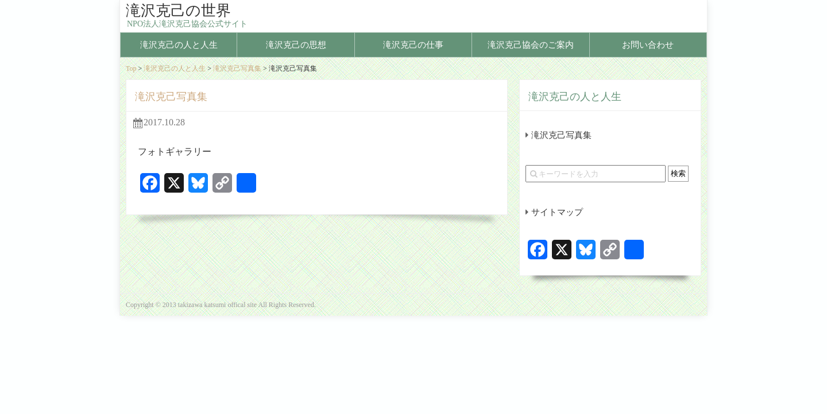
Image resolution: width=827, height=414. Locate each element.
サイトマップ (557, 212)
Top (131, 68)
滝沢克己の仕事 (413, 44)
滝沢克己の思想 (296, 44)
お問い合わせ (648, 44)
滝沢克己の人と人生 (179, 44)
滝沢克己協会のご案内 (531, 44)
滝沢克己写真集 (237, 68)
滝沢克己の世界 (178, 10)
